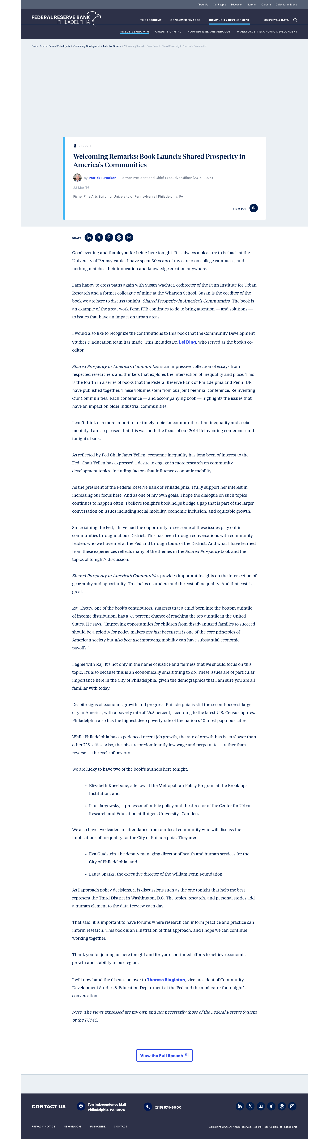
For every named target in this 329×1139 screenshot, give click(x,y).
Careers (266, 4)
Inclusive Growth (134, 31)
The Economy (151, 20)
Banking (252, 4)
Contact (121, 1126)
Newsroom (72, 1126)
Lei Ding (187, 342)
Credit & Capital (168, 31)
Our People (219, 4)
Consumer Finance (185, 20)
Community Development (229, 20)
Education (236, 4)
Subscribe (97, 1126)
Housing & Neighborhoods (209, 31)
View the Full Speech (161, 1055)
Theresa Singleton (166, 979)
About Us (203, 4)
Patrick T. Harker (102, 177)
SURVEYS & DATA (276, 20)
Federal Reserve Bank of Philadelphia (66, 19)
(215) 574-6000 (168, 1107)
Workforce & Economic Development (267, 31)
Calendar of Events (286, 4)
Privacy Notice (44, 1126)
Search (295, 20)
